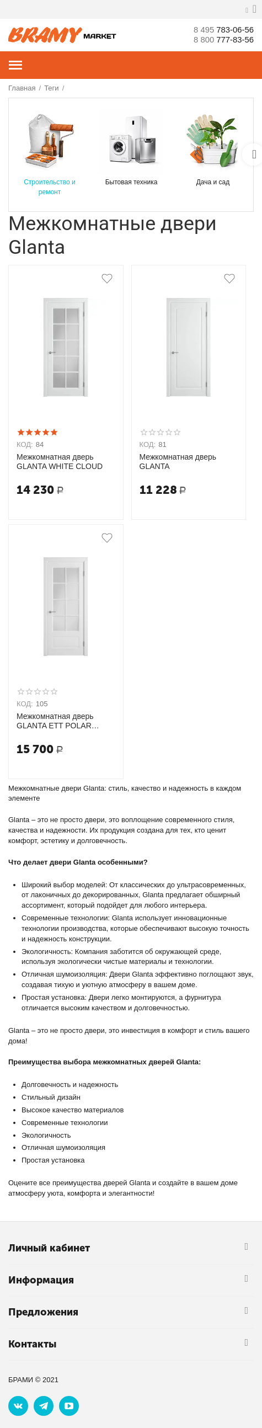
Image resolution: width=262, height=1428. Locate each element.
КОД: (25, 444)
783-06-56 (221, 29)
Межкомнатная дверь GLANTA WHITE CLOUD (60, 461)
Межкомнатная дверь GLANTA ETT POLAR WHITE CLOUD (55, 721)
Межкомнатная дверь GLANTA (178, 461)
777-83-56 (221, 39)
